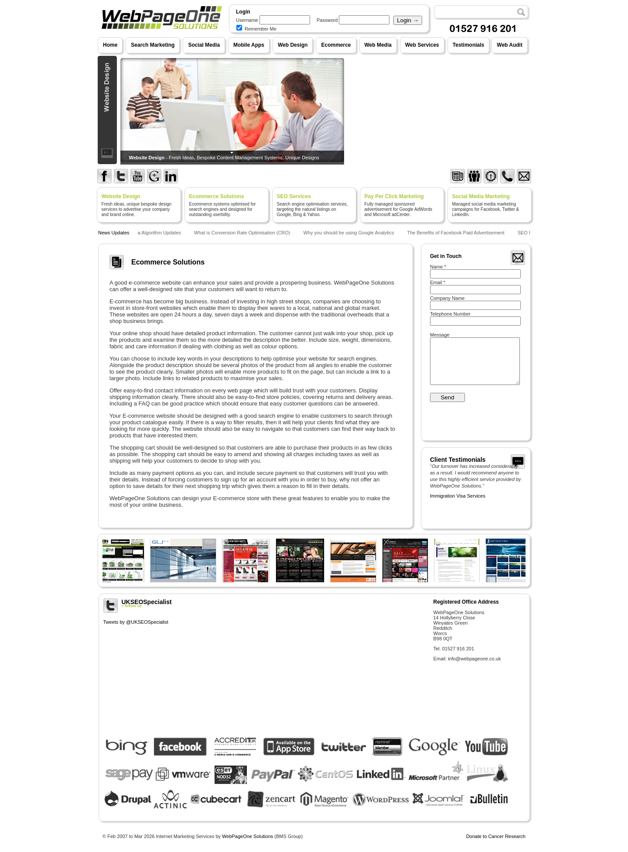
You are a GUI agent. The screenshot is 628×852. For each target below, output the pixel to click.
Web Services (422, 45)
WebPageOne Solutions (247, 836)
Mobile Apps (248, 45)
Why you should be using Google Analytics (350, 232)
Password (327, 20)
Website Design (121, 196)
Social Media (204, 45)
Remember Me (256, 28)
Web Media (378, 45)
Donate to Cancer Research (496, 836)
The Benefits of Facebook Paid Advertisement (457, 232)
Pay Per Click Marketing (394, 196)
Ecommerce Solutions (216, 196)
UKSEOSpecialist (265, 603)
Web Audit (509, 45)
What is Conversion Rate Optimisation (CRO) (244, 232)
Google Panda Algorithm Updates (147, 232)
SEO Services (294, 196)
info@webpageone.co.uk (474, 658)
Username (247, 20)
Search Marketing (152, 45)
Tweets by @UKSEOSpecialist (135, 622)
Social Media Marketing (481, 196)
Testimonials (468, 45)
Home (110, 45)
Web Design (292, 45)
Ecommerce (336, 45)
